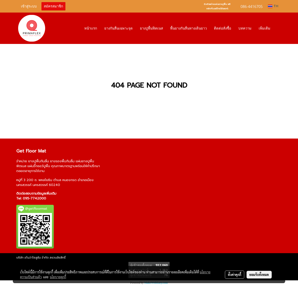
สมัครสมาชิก (53, 6)
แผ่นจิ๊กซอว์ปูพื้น (38, 166)
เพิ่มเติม (264, 28)
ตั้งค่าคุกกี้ (234, 274)
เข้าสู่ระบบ (29, 6)
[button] (278, 28)
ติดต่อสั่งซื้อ (222, 28)
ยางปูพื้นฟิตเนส (151, 28)
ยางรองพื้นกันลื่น (62, 161)
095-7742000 (34, 198)
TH (273, 6)
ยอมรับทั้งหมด (259, 274)
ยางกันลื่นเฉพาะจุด (118, 28)
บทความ (244, 28)
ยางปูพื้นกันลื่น (38, 161)
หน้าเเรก (90, 28)
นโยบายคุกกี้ (58, 277)
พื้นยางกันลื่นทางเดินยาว (188, 28)
